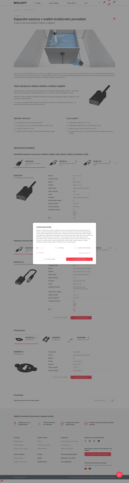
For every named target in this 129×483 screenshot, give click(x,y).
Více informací (40, 253)
